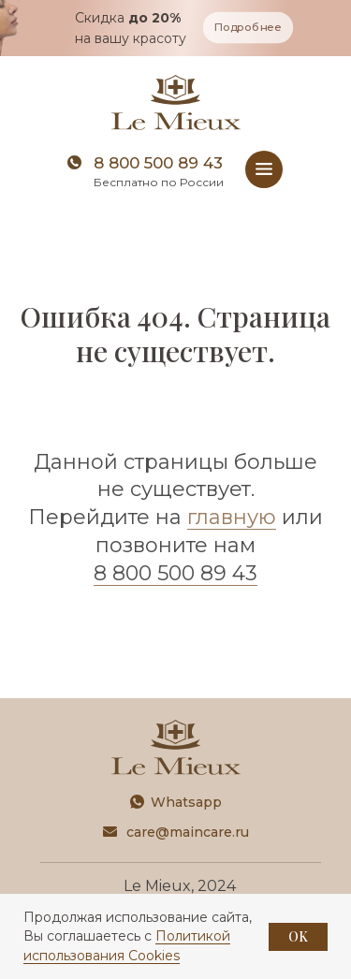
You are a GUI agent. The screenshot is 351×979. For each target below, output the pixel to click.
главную (231, 517)
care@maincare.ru (187, 832)
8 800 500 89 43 (158, 162)
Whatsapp (186, 802)
